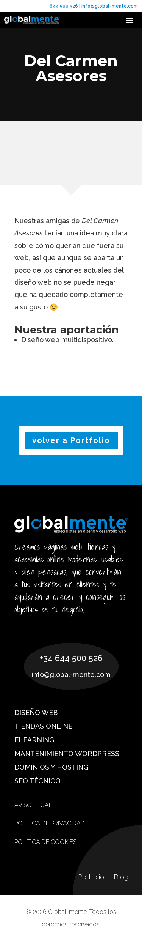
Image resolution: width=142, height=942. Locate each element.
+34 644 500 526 (71, 658)
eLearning (34, 740)
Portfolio (92, 877)
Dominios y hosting (51, 767)
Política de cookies (45, 842)
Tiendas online (43, 726)
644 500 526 (64, 6)
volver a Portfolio (71, 440)
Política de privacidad (49, 823)
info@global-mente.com (109, 6)
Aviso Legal (33, 805)
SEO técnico (37, 781)
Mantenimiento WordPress (66, 753)
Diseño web (36, 712)
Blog (121, 877)
